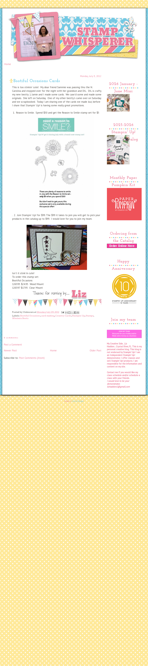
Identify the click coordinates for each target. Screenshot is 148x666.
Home (7, 64)
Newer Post (10, 350)
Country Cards (63, 315)
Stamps (90, 315)
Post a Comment (13, 344)
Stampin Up (78, 315)
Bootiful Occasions (30, 315)
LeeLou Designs (78, 401)
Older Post (95, 350)
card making (48, 315)
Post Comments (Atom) (32, 358)
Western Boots (20, 318)
